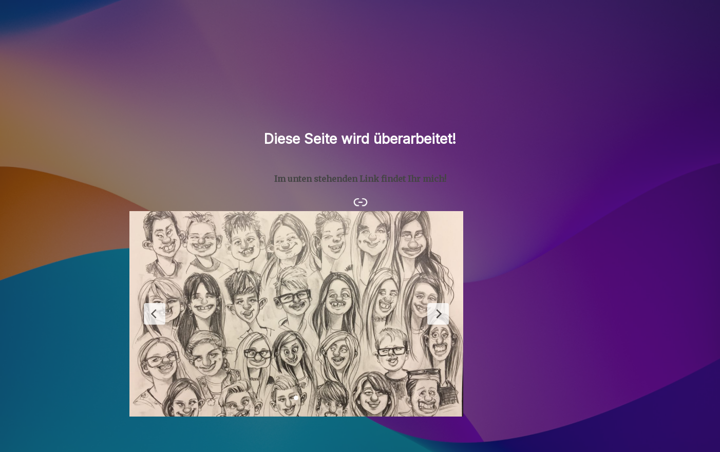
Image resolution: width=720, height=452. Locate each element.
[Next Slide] (438, 314)
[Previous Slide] (154, 314)
